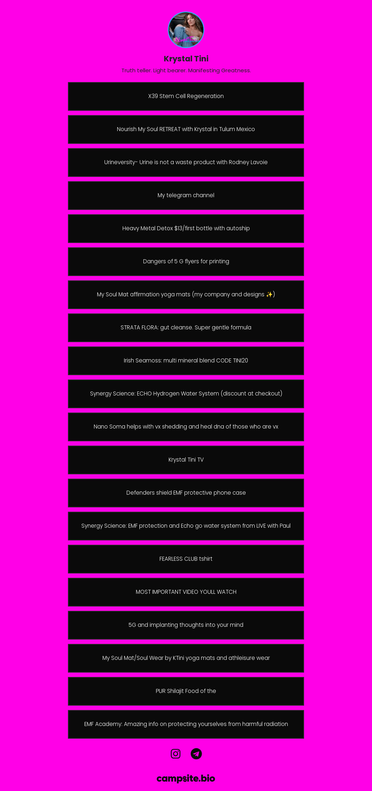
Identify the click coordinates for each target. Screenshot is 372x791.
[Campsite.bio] (185, 778)
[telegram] (196, 754)
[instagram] (176, 754)
